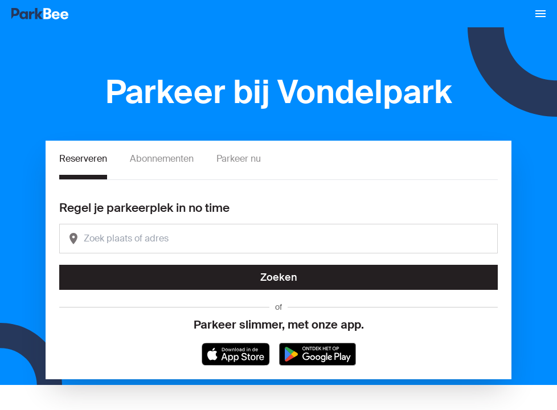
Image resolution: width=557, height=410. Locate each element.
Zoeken (278, 277)
